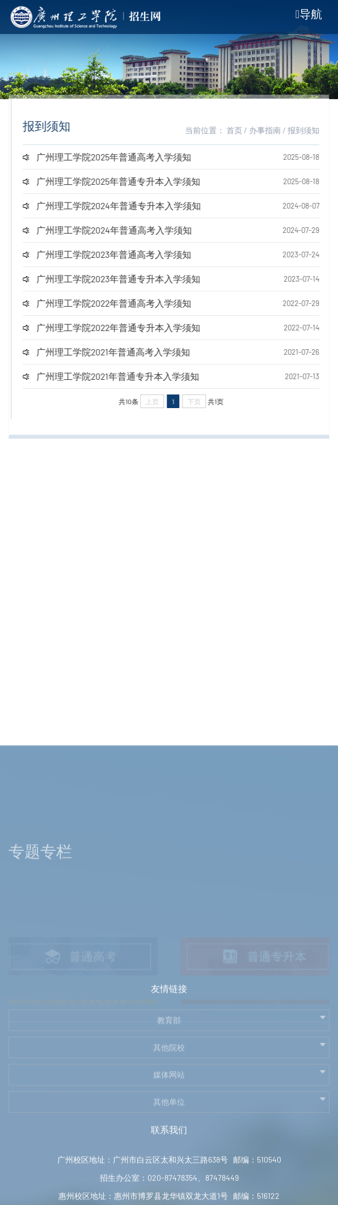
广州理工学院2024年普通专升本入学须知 (125, 205)
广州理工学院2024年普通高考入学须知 (120, 229)
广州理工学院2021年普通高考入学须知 (119, 351)
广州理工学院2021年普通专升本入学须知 (124, 376)
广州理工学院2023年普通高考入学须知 (120, 254)
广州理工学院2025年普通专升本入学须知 (124, 181)
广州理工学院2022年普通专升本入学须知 (124, 327)
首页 (240, 130)
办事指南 (271, 130)
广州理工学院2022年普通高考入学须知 (120, 303)
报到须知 (310, 130)
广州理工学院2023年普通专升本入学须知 (124, 278)
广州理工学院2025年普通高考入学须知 (120, 156)
